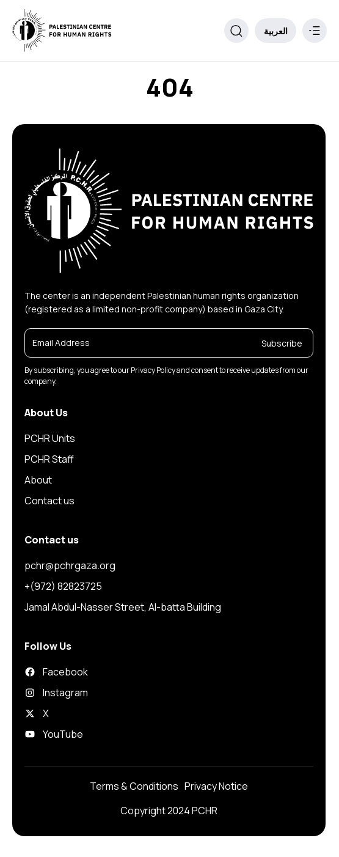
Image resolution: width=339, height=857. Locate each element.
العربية (276, 31)
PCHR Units (49, 438)
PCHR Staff (49, 459)
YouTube (53, 734)
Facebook (56, 672)
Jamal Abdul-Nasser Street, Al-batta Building (122, 607)
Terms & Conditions (134, 786)
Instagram (56, 692)
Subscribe (281, 342)
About (38, 480)
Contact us (49, 500)
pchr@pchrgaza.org (69, 565)
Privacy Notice (216, 786)
